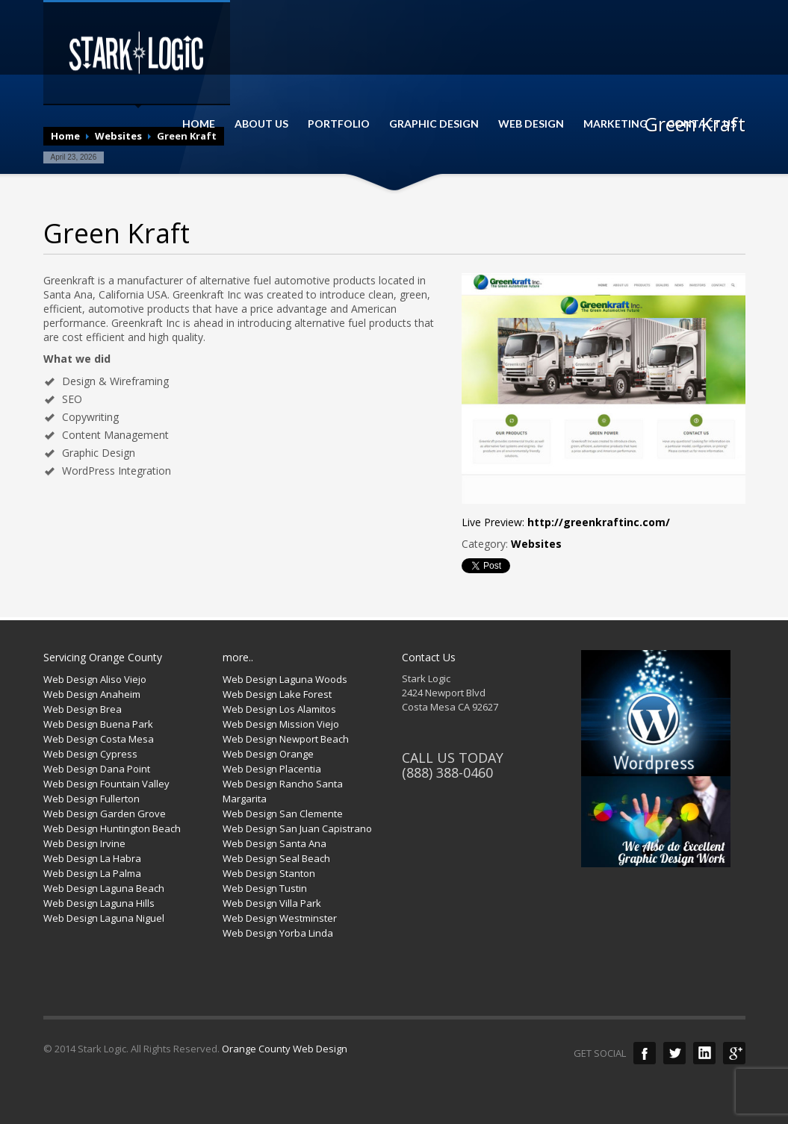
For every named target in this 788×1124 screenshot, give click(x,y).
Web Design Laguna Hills (99, 903)
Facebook (644, 1053)
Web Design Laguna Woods (285, 679)
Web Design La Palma (92, 873)
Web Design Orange (268, 754)
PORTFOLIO (339, 124)
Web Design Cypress (90, 754)
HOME (198, 124)
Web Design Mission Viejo (281, 724)
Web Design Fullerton (91, 798)
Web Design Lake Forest (277, 694)
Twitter (674, 1053)
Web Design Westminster (280, 918)
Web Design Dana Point (96, 768)
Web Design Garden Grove (104, 813)
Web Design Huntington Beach (112, 828)
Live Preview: (566, 522)
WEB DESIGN (531, 124)
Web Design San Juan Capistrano (297, 828)
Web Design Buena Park (98, 724)
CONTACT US (701, 124)
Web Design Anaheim (91, 694)
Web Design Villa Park (272, 903)
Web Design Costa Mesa (98, 739)
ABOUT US (261, 124)
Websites (536, 544)
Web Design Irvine (84, 843)
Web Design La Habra (92, 858)
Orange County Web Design (284, 1048)
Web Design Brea (82, 709)
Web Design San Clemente (283, 813)
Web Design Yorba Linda (278, 933)
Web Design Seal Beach (276, 858)
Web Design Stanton (269, 873)
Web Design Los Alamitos (279, 709)
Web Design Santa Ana (274, 843)
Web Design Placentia (272, 768)
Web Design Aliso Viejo (94, 679)
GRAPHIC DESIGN (434, 124)
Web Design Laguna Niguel (103, 918)
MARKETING (615, 124)
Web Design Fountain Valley (106, 783)
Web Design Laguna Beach (103, 888)
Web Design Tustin (265, 888)
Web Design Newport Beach (286, 739)
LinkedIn (704, 1053)
